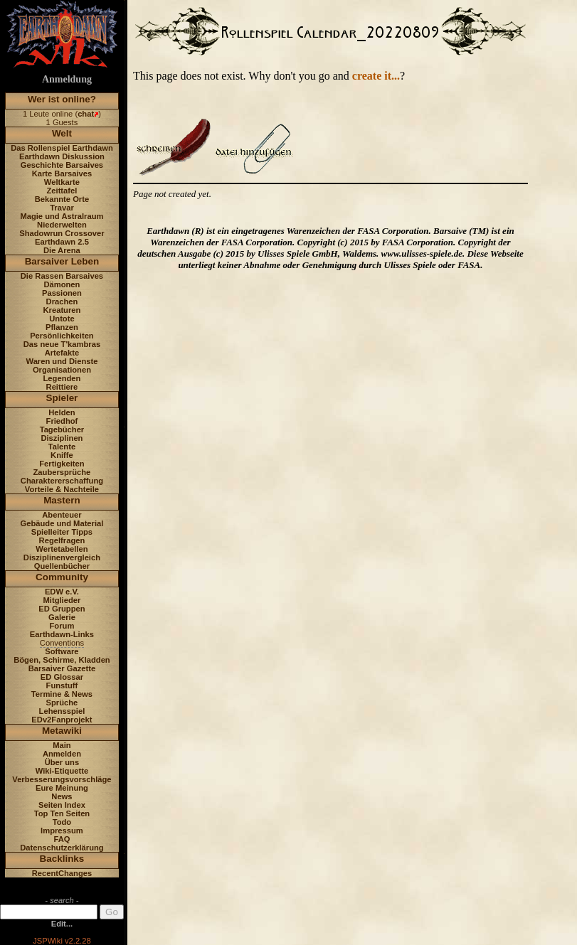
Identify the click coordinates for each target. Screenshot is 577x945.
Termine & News (61, 694)
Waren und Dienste (61, 361)
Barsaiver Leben (62, 261)
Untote (61, 318)
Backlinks (62, 858)
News (61, 796)
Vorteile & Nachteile (62, 489)
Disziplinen (62, 438)
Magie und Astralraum (61, 216)
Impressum (62, 830)
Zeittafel (61, 190)
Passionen (62, 293)
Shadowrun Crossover (61, 233)
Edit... (62, 923)
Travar (62, 207)
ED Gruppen (61, 608)
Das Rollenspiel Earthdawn (62, 148)
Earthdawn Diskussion (62, 156)
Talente (61, 446)
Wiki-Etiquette (62, 771)
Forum (62, 625)
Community (62, 577)
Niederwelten (62, 224)
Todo (62, 822)
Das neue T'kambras (61, 344)
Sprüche (62, 702)
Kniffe (62, 455)
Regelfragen (62, 540)
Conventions (62, 643)
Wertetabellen (62, 549)
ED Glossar (62, 677)
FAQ (61, 839)
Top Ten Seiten (62, 813)
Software (61, 651)
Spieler (62, 398)
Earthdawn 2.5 (62, 241)
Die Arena (61, 250)
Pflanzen (62, 327)
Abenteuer (61, 515)
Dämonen (61, 284)
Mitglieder (62, 600)
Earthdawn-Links (62, 634)
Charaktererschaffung (62, 480)
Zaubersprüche (62, 472)
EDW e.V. (62, 591)
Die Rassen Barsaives (62, 276)
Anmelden (62, 753)
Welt (62, 133)
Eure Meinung (62, 788)
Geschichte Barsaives (62, 165)
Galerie (61, 617)
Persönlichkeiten (62, 335)
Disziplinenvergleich (61, 557)
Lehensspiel (62, 711)
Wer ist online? (62, 99)
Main (61, 745)
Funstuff (62, 685)
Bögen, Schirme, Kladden (62, 660)
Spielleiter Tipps (61, 532)
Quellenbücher (62, 566)
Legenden (62, 378)
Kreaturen (62, 310)
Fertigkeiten (61, 463)
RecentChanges (62, 873)
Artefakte (62, 352)
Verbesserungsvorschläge (61, 779)
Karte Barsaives (62, 173)
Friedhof (62, 421)
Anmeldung (67, 79)
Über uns (62, 762)
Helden (61, 412)
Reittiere (62, 387)
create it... (376, 76)
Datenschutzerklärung (62, 847)
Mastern (61, 500)
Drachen (62, 301)
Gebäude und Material (62, 523)
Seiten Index (61, 805)
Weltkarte (62, 182)
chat (86, 114)
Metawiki (62, 730)
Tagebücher (62, 429)
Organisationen (62, 369)
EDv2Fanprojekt (61, 719)
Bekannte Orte (62, 199)
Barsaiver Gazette (62, 668)
